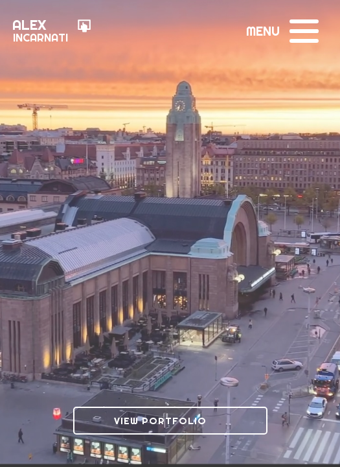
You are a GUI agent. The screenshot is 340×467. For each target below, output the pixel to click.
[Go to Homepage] (52, 32)
